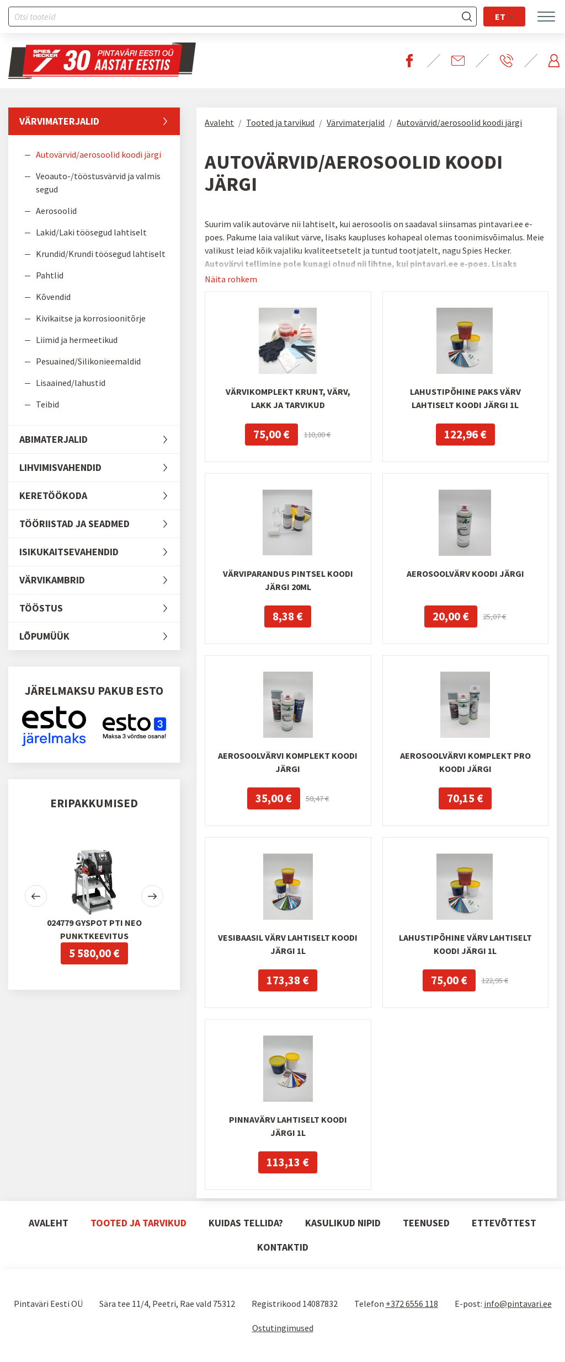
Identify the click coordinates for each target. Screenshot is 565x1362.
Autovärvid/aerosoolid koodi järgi (98, 154)
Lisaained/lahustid (70, 382)
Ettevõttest (504, 1222)
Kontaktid (282, 1247)
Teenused (426, 1222)
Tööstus (99, 608)
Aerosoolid (56, 210)
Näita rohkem (231, 279)
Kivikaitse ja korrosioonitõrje (91, 318)
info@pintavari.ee (518, 1303)
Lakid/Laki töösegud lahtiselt (91, 232)
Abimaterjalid (99, 439)
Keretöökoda (99, 496)
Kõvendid (53, 296)
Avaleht (219, 122)
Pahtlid (49, 275)
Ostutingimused (282, 1327)
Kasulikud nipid (343, 1222)
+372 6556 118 (412, 1303)
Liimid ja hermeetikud (77, 339)
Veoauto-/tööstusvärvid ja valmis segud (98, 182)
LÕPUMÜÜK (99, 636)
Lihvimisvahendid (99, 467)
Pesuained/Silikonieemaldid (88, 361)
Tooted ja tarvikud (280, 122)
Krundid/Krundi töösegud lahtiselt (101, 253)
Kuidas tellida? (246, 1222)
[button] (36, 896)
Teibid (47, 404)
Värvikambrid (99, 580)
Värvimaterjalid (99, 121)
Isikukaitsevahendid (99, 552)
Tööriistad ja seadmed (99, 524)
